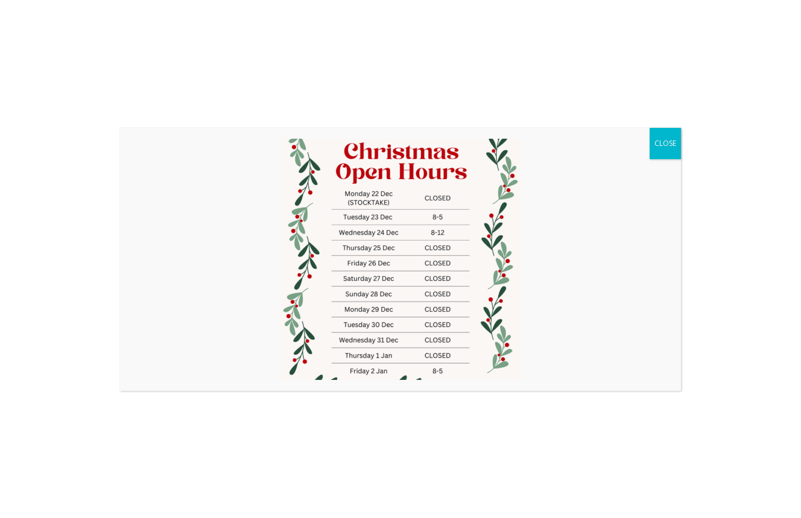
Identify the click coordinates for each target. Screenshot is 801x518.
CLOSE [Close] (665, 143)
